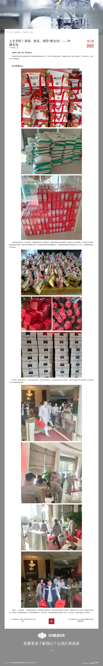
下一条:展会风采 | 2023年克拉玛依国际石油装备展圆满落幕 (80, 620)
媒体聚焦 (17, 32)
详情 (31, 32)
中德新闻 (25, 32)
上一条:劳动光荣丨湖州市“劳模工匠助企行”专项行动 (23, 620)
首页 (11, 32)
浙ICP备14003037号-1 (32, 662)
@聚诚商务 (92, 663)
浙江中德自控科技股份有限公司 (17, 662)
